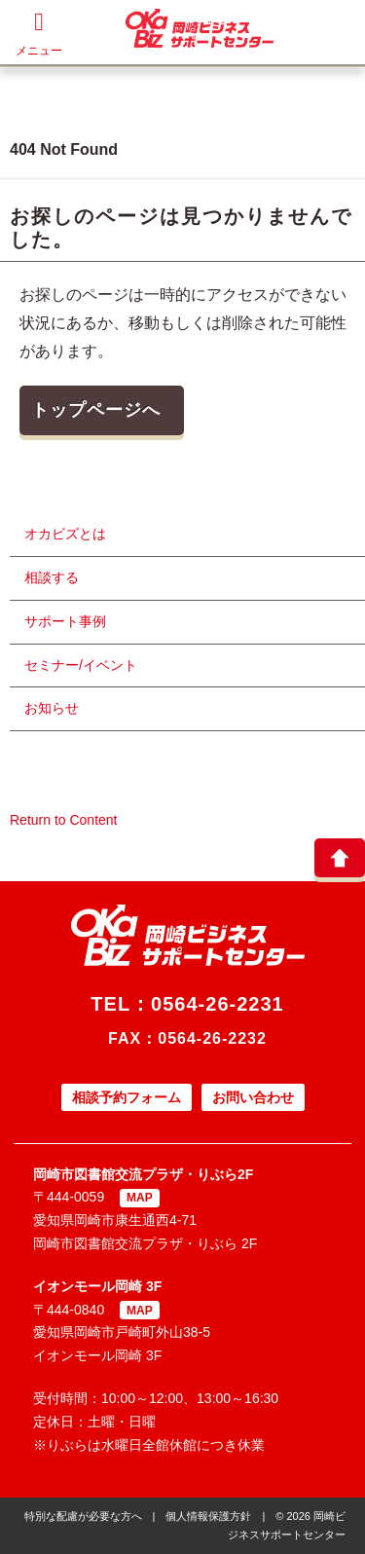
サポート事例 (65, 621)
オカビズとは (65, 533)
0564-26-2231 (217, 1004)
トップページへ (96, 410)
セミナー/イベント (80, 665)
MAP (140, 1197)
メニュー (39, 33)
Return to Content (64, 820)
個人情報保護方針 (208, 1516)
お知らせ (51, 708)
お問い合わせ (253, 1097)
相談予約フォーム (126, 1097)
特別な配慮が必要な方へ (83, 1516)
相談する (51, 577)
